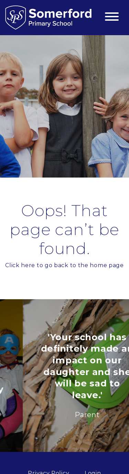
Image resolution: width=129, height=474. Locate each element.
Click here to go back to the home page (64, 265)
